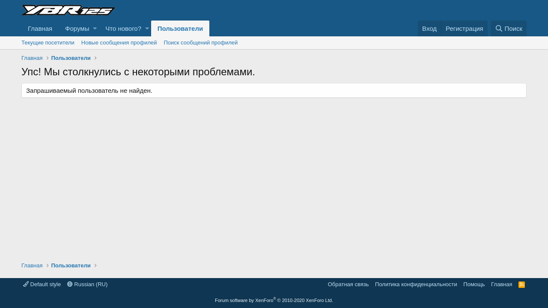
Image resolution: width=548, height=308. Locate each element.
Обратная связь (348, 284)
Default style (42, 284)
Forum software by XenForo (274, 300)
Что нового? (123, 28)
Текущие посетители (47, 42)
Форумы (77, 28)
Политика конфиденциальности (416, 284)
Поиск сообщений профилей (201, 42)
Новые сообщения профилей (119, 42)
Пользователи (180, 28)
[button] (95, 28)
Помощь (474, 284)
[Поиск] (509, 28)
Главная (40, 28)
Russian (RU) (87, 284)
